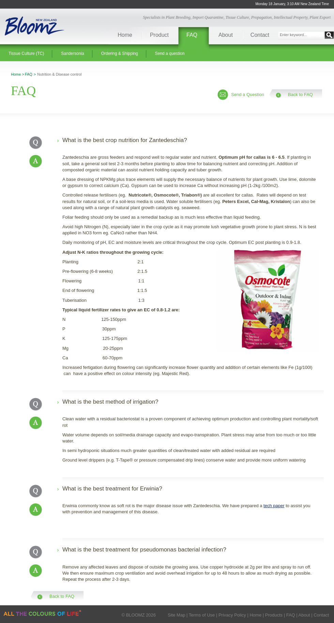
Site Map (176, 615)
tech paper (273, 505)
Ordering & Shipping (119, 53)
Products (274, 615)
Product (159, 35)
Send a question (170, 53)
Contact (259, 35)
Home (125, 35)
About (225, 35)
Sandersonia (72, 53)
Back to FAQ (300, 94)
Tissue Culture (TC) (26, 53)
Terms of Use (202, 615)
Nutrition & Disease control (59, 74)
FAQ (191, 35)
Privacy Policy (232, 615)
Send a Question (247, 94)
